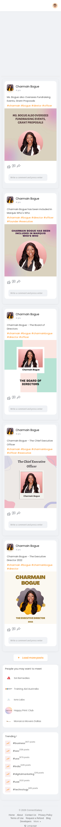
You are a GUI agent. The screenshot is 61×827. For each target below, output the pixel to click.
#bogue (26, 105)
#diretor (36, 105)
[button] (55, 5)
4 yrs (18, 90)
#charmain (13, 105)
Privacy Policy (45, 815)
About (20, 815)
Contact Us (30, 815)
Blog (48, 818)
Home (12, 815)
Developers (25, 821)
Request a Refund (35, 818)
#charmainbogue (42, 333)
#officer (47, 105)
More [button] (37, 821)
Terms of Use (17, 818)
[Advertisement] (30, 43)
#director (37, 217)
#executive (26, 221)
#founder (12, 221)
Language (30, 826)
